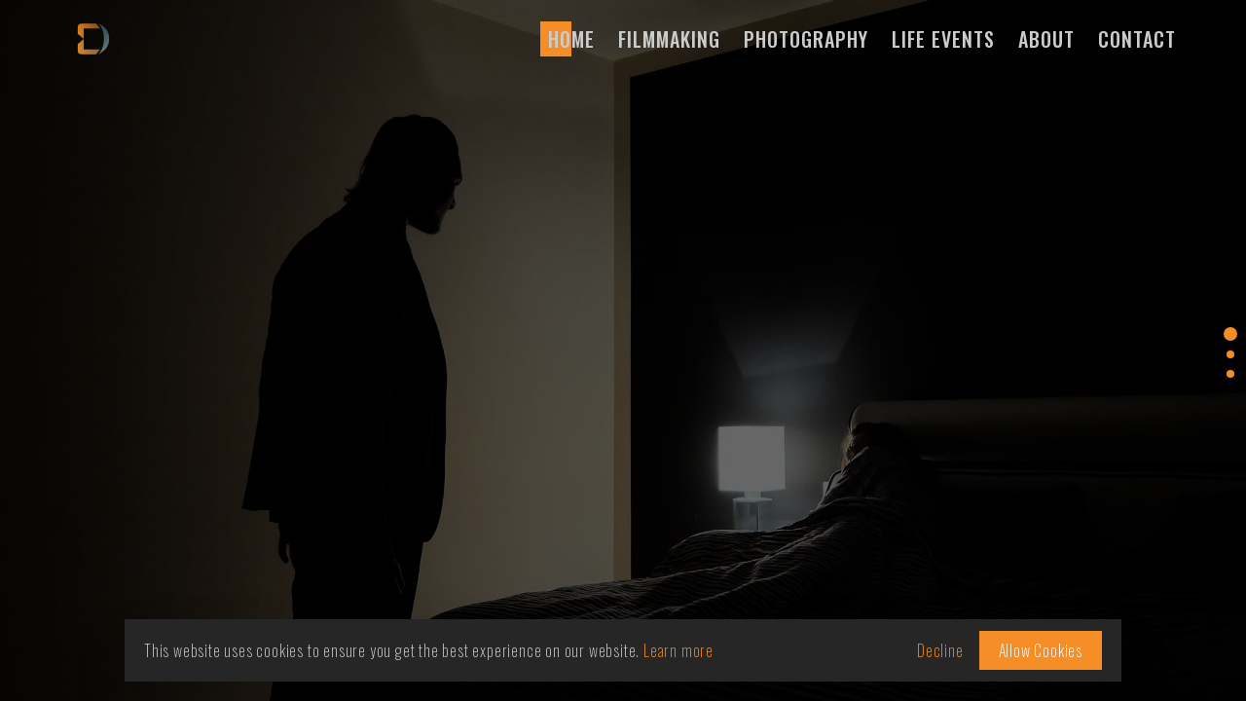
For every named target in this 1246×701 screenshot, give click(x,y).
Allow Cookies (1040, 650)
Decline (940, 650)
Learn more (678, 650)
